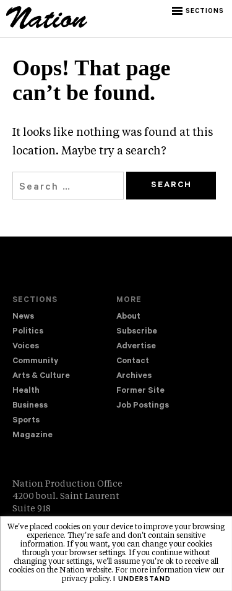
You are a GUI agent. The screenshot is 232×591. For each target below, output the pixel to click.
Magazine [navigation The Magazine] (32, 435)
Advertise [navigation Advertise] (136, 346)
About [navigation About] (128, 317)
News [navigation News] (23, 317)
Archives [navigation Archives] (134, 376)
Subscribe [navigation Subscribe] (136, 332)
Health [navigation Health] (26, 391)
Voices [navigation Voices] (25, 346)
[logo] (46, 27)
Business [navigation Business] (30, 406)
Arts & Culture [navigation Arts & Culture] (41, 376)
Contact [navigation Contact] (132, 361)
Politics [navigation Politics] (27, 332)
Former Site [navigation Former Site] (140, 391)
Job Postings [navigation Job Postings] (142, 406)
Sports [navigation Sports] (26, 420)
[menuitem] (64, 317)
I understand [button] (142, 580)
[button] (199, 11)
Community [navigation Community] (35, 361)
